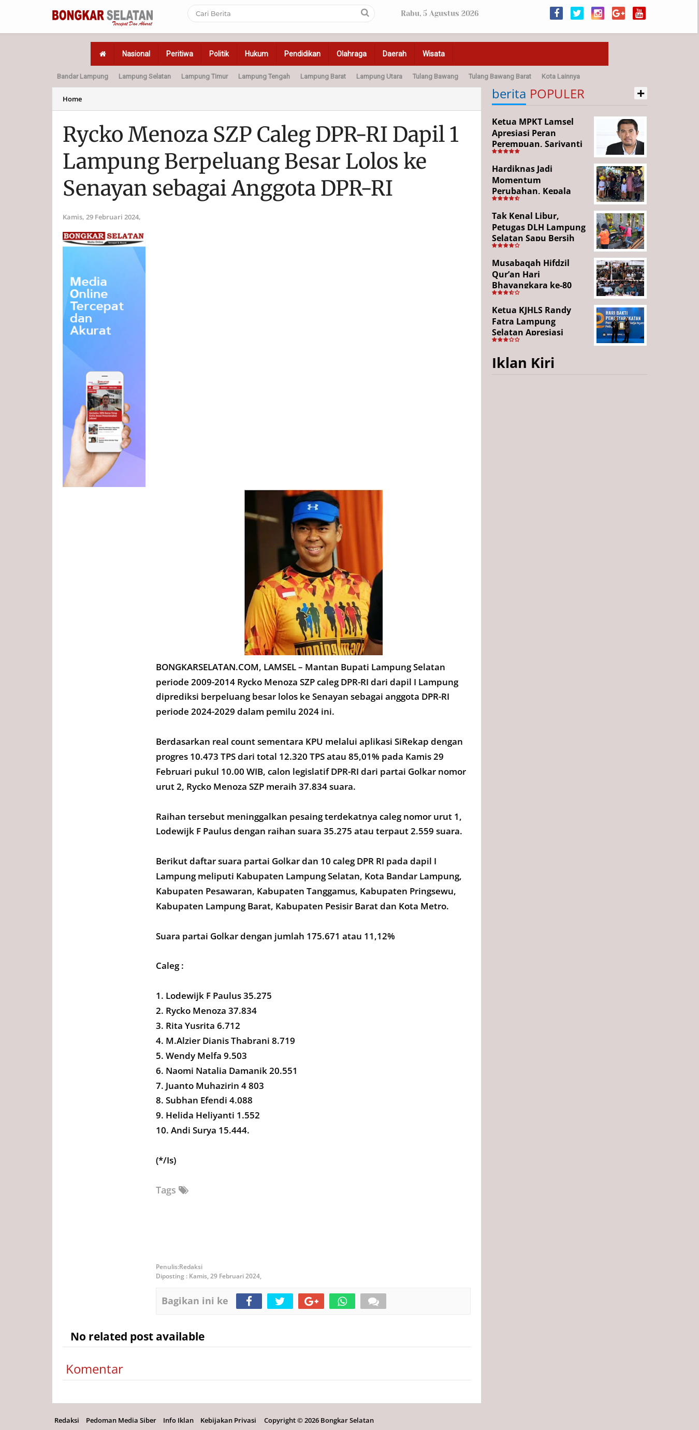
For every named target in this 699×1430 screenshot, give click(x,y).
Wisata (434, 54)
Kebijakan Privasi (228, 1420)
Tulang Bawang (435, 76)
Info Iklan (178, 1420)
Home (72, 99)
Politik (219, 54)
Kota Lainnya (561, 76)
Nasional (136, 54)
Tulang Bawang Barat (500, 76)
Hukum (256, 54)
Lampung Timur (204, 76)
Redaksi (66, 1420)
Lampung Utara (379, 76)
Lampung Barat (323, 76)
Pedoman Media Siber (121, 1420)
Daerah (394, 54)
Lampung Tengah (264, 76)
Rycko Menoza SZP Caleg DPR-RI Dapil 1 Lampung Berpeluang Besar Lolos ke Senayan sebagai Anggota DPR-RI (261, 161)
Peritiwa (179, 54)
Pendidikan (302, 54)
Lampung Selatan (145, 76)
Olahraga (352, 54)
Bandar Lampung (82, 76)
